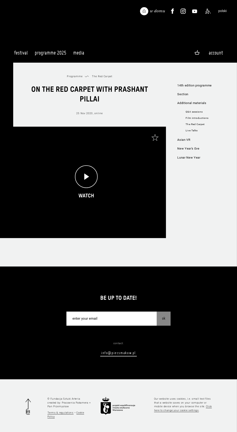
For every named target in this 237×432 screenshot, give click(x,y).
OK (163, 318)
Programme (74, 76)
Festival (21, 54)
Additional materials (191, 103)
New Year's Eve (188, 148)
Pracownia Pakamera (75, 402)
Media (78, 54)
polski (222, 11)
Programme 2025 (50, 54)
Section (182, 94)
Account (216, 52)
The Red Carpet (195, 124)
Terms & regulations (60, 412)
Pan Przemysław (58, 406)
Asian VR (183, 139)
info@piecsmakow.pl (118, 352)
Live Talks (191, 130)
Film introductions (197, 117)
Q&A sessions (194, 111)
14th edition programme (194, 85)
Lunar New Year (188, 157)
